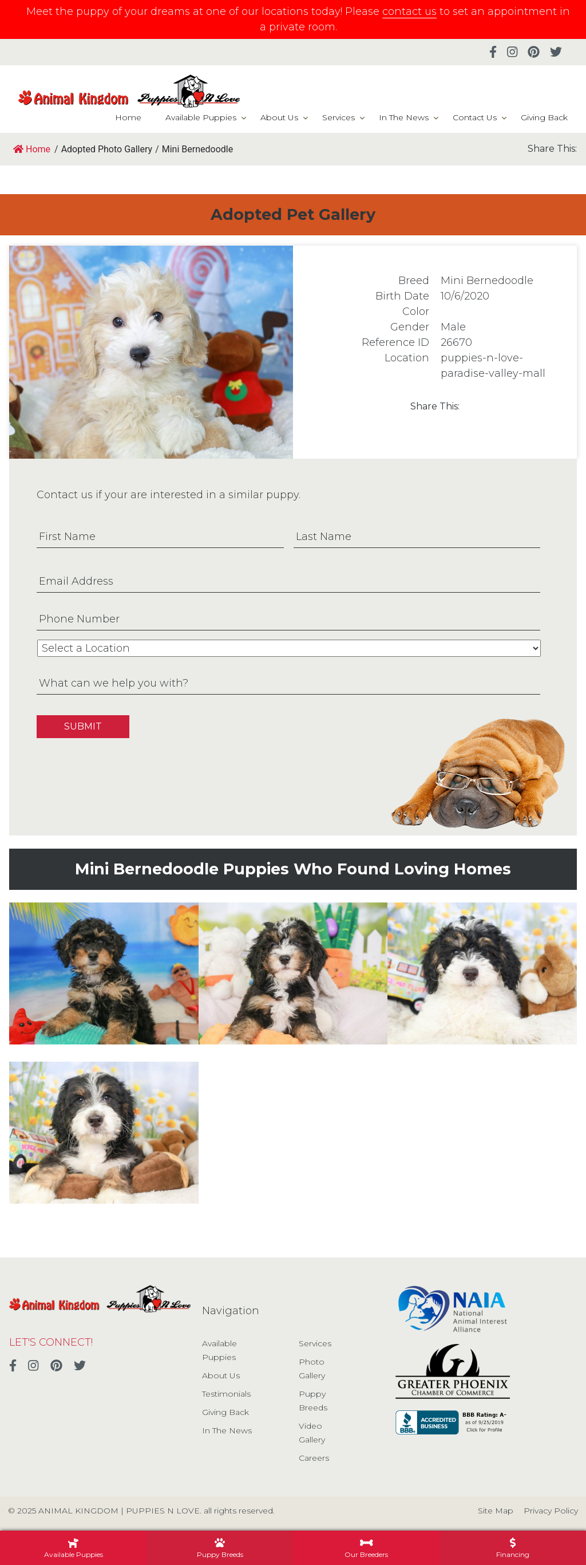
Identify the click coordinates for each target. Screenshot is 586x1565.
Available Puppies (200, 117)
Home (128, 117)
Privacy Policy (551, 1510)
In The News (404, 117)
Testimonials (226, 1394)
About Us (279, 117)
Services (338, 117)
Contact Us (475, 117)
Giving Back (544, 117)
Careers (314, 1458)
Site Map (495, 1510)
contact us (409, 11)
